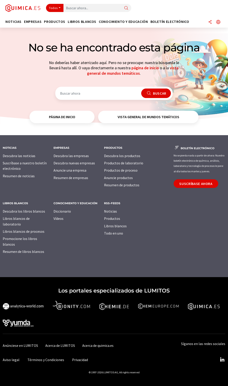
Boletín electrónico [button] (169, 21)
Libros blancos (115, 226)
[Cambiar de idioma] (218, 22)
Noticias (110, 211)
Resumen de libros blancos (23, 251)
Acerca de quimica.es (98, 345)
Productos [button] (54, 21)
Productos (112, 218)
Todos (53, 8)
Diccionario (62, 211)
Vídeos (58, 218)
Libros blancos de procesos (23, 231)
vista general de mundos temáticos (132, 70)
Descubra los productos (122, 155)
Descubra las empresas (71, 155)
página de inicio (145, 67)
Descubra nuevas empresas (74, 163)
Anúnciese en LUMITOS (20, 345)
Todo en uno (113, 233)
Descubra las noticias (19, 155)
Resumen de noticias (19, 176)
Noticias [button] (13, 21)
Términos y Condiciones (45, 359)
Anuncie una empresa (69, 170)
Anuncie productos (118, 177)
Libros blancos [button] (82, 21)
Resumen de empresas (70, 177)
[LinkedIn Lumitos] (222, 359)
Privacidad (80, 359)
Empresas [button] (32, 21)
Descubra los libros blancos (24, 211)
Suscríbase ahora (195, 183)
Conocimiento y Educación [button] (123, 21)
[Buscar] (126, 8)
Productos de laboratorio (123, 163)
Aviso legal (11, 359)
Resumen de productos (121, 185)
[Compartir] (210, 22)
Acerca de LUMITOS (60, 345)
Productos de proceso (121, 170)
